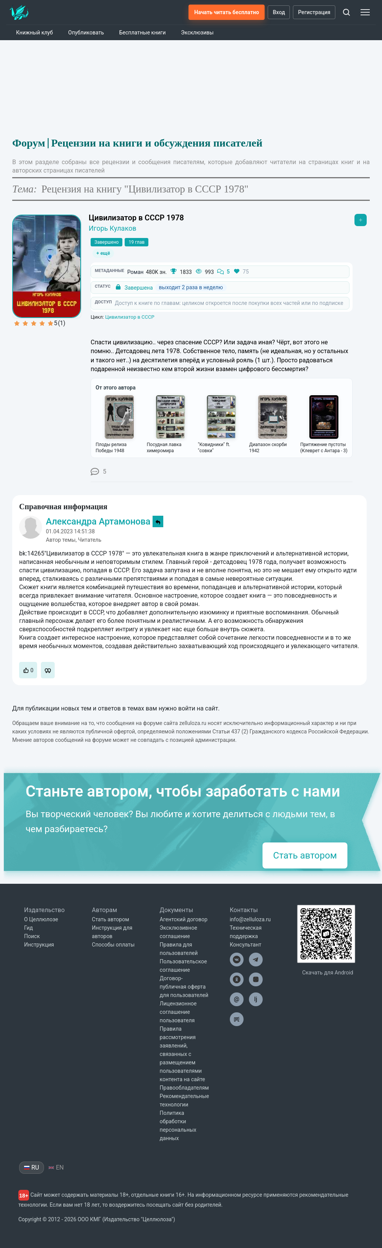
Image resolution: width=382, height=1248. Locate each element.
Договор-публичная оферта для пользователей (184, 986)
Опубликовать (86, 32)
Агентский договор (184, 919)
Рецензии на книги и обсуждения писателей (157, 143)
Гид (28, 928)
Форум (28, 143)
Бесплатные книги (142, 32)
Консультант (246, 945)
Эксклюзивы (197, 32)
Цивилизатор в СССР (129, 317)
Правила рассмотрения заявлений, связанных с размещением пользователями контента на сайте (182, 1054)
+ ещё (103, 253)
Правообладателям (184, 1088)
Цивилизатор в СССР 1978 (136, 217)
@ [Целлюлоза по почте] (236, 999)
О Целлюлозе (41, 919)
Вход (279, 12)
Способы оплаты (113, 945)
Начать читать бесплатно (226, 12)
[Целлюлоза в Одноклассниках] (237, 979)
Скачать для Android (327, 972)
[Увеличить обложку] (46, 266)
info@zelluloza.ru (250, 919)
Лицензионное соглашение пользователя (178, 1011)
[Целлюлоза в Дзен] (256, 979)
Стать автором (305, 855)
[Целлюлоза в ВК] (237, 959)
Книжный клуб (34, 32)
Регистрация (314, 12)
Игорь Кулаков (113, 228)
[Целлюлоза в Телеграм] (256, 959)
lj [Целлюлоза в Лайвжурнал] (255, 999)
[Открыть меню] (360, 220)
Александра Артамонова (98, 521)
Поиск (32, 936)
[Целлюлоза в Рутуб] (237, 1019)
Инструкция (39, 945)
